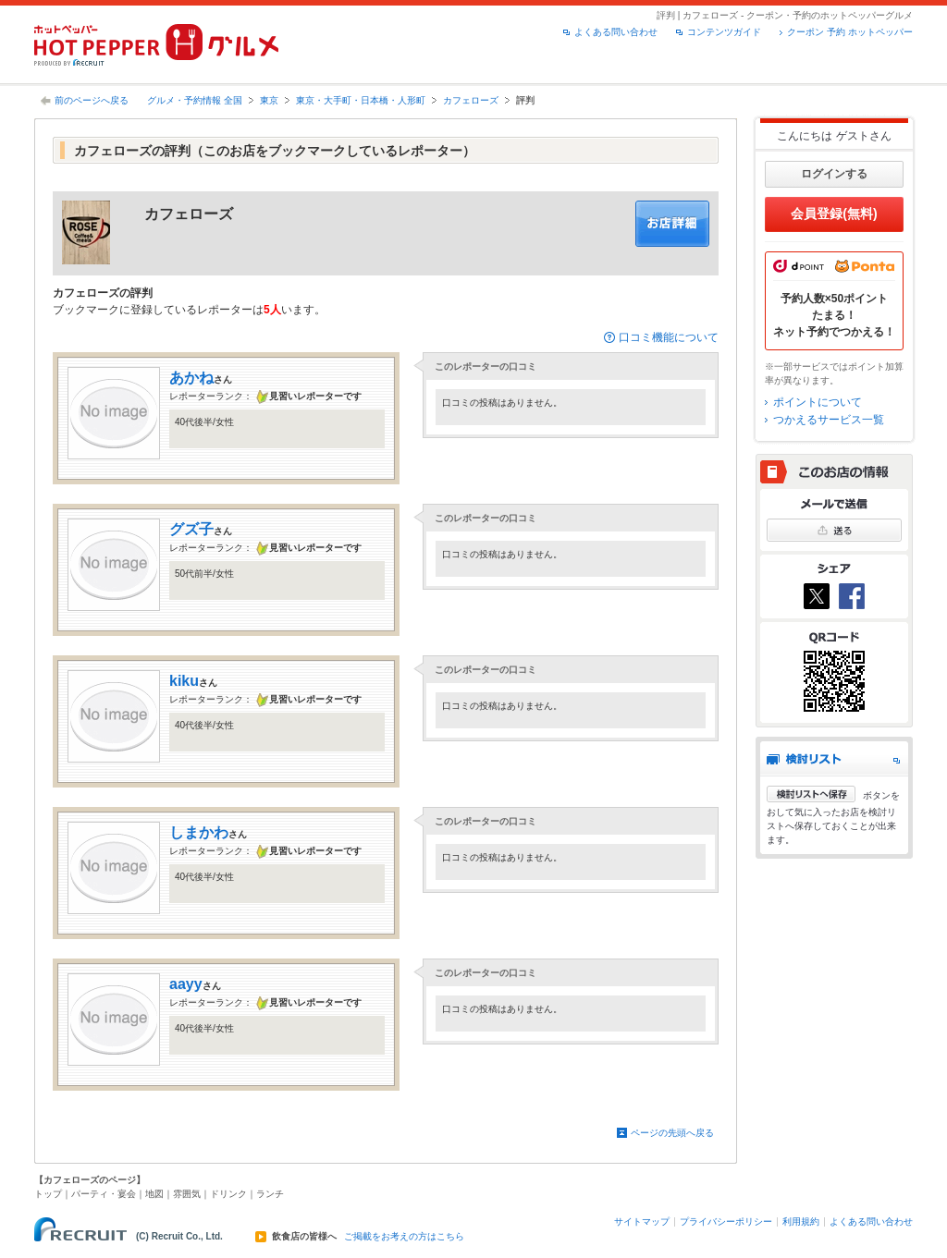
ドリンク (228, 1194)
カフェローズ (470, 100)
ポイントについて (817, 402)
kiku (184, 681)
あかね (191, 377)
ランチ (270, 1194)
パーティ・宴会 (103, 1194)
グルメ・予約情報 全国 (194, 100)
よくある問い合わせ (616, 32)
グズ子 (191, 529)
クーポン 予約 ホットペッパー (850, 32)
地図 (154, 1194)
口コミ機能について (669, 337)
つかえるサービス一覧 (828, 419)
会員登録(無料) (834, 213)
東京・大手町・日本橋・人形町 (360, 100)
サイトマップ (642, 1221)
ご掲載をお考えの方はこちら (404, 1236)
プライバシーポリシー (726, 1221)
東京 (269, 100)
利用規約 (800, 1221)
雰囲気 (187, 1194)
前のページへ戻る (92, 100)
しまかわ (198, 832)
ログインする (834, 173)
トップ (48, 1194)
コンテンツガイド (724, 32)
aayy (186, 984)
